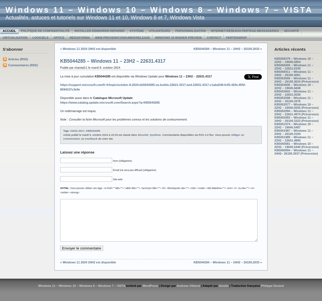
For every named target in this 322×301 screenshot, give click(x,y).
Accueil (9, 30)
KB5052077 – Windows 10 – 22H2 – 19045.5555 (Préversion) (296, 106)
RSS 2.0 (204, 134)
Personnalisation (190, 30)
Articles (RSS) (18, 59)
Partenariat (236, 37)
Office (59, 37)
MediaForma (79, 37)
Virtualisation (15, 37)
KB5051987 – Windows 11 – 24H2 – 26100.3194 (293, 132)
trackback (91, 138)
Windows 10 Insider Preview (178, 37)
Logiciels (40, 37)
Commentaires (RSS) (23, 65)
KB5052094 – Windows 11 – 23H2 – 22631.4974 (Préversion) (296, 112)
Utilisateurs (159, 30)
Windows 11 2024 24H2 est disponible (89, 48)
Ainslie (224, 294)
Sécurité (291, 30)
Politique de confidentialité (45, 30)
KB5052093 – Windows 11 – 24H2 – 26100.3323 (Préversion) (296, 119)
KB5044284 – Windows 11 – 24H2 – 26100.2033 (226, 48)
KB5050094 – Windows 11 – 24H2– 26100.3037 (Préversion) (296, 152)
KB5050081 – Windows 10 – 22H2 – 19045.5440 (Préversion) (296, 145)
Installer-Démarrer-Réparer (100, 30)
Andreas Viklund (188, 294)
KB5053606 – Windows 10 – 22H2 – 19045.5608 (293, 86)
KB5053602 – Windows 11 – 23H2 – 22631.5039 (293, 93)
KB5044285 (93, 130)
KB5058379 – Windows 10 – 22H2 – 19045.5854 (293, 60)
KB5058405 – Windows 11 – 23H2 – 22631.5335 (293, 67)
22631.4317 (77, 130)
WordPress (150, 294)
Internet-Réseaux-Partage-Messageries (245, 30)
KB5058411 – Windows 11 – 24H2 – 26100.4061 (293, 73)
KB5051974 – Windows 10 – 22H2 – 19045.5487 (293, 125)
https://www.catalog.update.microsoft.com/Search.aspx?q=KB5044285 (110, 102)
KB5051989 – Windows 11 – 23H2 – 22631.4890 (293, 139)
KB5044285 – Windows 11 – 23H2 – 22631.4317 (112, 61)
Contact (214, 37)
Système (137, 30)
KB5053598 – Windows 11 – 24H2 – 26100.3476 (293, 99)
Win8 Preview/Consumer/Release (122, 37)
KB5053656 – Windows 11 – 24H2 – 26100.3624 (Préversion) (296, 80)
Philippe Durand (272, 294)
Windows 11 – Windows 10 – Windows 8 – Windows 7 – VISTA (159, 9)
